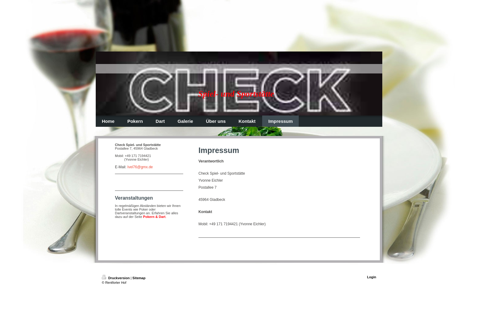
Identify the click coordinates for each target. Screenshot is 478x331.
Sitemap (138, 278)
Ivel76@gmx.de (140, 167)
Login (371, 277)
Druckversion (116, 278)
